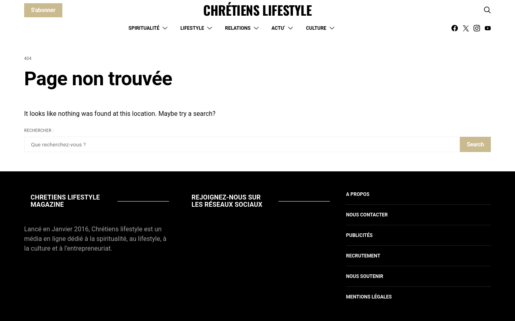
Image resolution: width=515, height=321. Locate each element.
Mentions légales (369, 297)
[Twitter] (466, 28)
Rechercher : (39, 130)
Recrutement (363, 256)
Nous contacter (367, 215)
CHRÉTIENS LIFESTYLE (257, 10)
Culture (316, 28)
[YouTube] (487, 28)
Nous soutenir (364, 276)
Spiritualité (143, 28)
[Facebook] (454, 28)
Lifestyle (192, 28)
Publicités (359, 235)
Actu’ (278, 28)
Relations (237, 28)
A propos (357, 194)
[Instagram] (477, 28)
